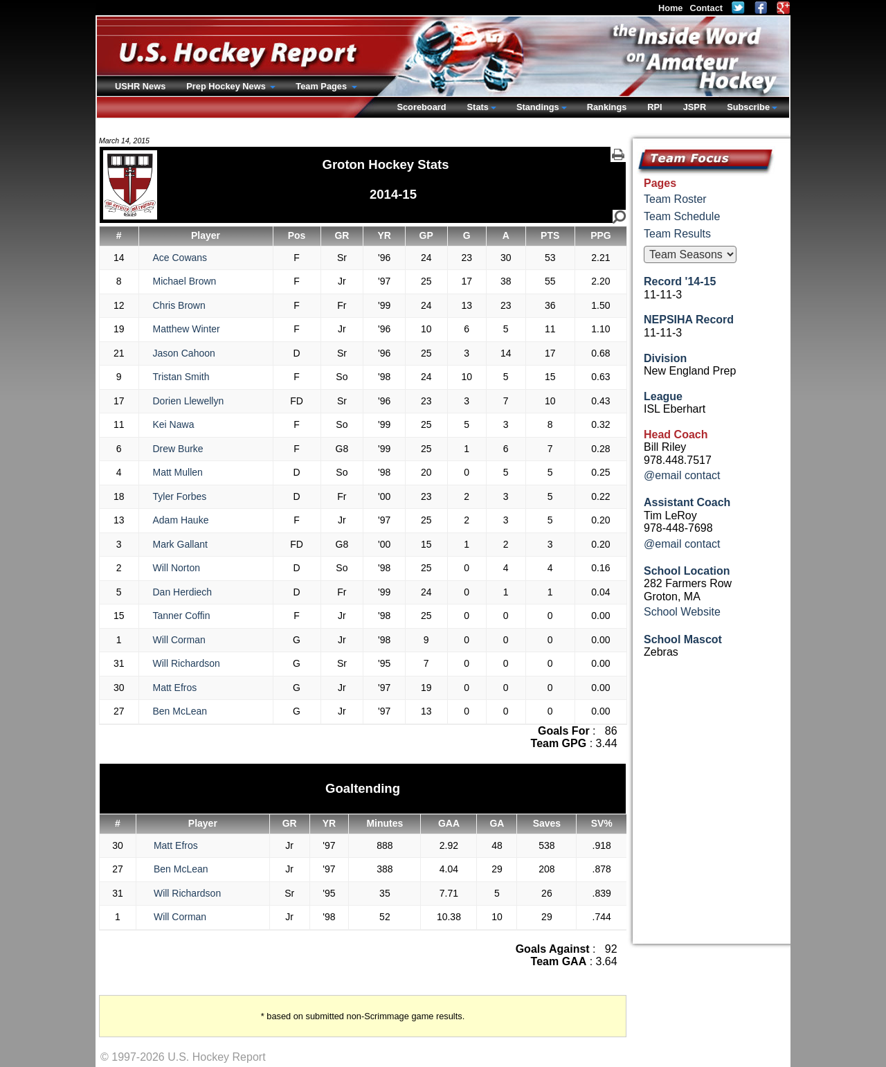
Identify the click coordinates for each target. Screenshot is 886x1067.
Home (670, 8)
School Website (682, 612)
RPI (654, 107)
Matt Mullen (178, 472)
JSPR (694, 107)
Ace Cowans (180, 257)
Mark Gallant (180, 544)
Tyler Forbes (180, 496)
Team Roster (675, 199)
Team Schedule (682, 216)
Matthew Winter (186, 328)
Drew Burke (178, 448)
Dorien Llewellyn (188, 400)
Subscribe (748, 107)
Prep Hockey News (227, 86)
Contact (706, 8)
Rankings (607, 107)
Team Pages (322, 86)
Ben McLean (180, 711)
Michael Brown (185, 281)
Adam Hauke (181, 520)
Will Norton (176, 567)
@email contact (682, 475)
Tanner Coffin (181, 615)
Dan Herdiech (183, 592)
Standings (537, 107)
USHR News (140, 86)
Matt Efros (175, 687)
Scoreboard (421, 107)
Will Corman (179, 639)
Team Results (677, 234)
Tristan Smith (181, 376)
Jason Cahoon (184, 353)
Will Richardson (186, 663)
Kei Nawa (174, 424)
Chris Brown (179, 305)
